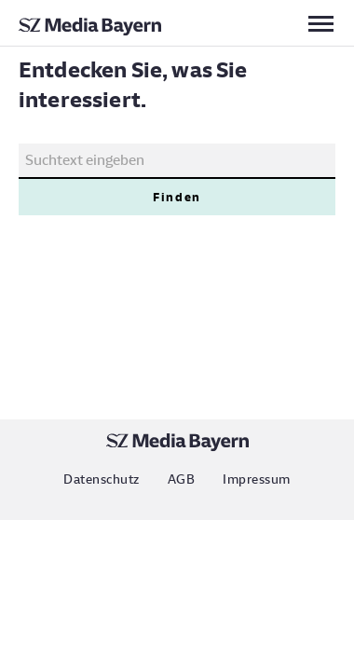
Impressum (256, 479)
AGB (181, 479)
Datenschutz (101, 479)
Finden (177, 197)
